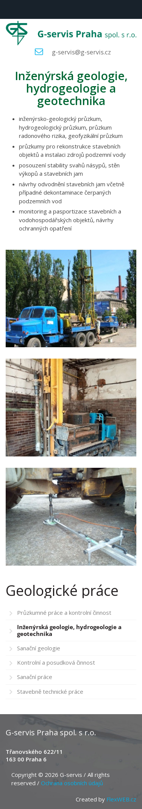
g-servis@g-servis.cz (81, 52)
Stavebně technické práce (50, 691)
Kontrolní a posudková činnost (56, 662)
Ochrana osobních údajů (72, 783)
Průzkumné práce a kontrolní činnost (64, 612)
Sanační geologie (38, 648)
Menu (9, 9)
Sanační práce (34, 677)
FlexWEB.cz (121, 799)
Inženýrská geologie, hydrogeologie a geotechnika (69, 630)
